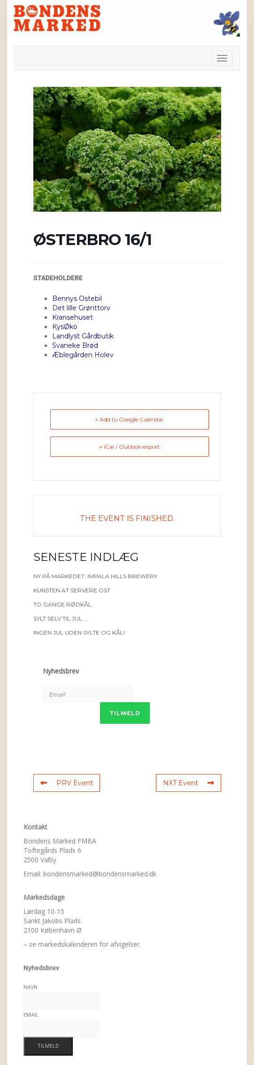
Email (30, 1015)
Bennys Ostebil (77, 298)
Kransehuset (72, 317)
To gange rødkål (62, 604)
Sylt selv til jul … (60, 618)
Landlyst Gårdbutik (83, 336)
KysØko (64, 326)
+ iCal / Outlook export (129, 446)
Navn (30, 987)
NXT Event (188, 783)
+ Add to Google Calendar (129, 419)
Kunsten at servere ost (71, 590)
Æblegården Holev (83, 355)
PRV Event (66, 783)
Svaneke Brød (75, 345)
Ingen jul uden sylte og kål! (79, 632)
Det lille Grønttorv (81, 308)
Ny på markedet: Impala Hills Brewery (95, 576)
